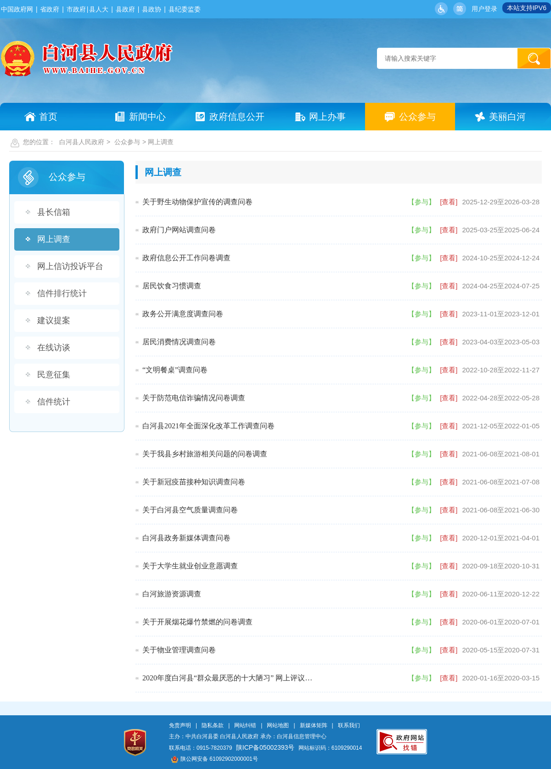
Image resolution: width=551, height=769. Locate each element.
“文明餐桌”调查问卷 (175, 370)
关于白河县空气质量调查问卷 (190, 510)
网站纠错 (245, 725)
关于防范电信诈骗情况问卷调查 (193, 398)
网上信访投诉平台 (70, 266)
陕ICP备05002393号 (265, 747)
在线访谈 (53, 347)
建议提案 (53, 320)
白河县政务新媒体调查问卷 (186, 538)
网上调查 (53, 239)
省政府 (49, 9)
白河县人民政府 (81, 142)
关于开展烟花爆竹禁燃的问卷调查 (197, 622)
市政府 (76, 9)
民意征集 (53, 374)
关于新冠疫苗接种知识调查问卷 (193, 482)
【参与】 (421, 202)
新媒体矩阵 (313, 725)
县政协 (151, 9)
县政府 (125, 9)
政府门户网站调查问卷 (179, 230)
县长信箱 (53, 212)
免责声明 (180, 725)
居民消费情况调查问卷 (179, 342)
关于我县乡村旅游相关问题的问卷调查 (204, 454)
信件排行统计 (62, 293)
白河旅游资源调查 (171, 594)
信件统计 (53, 401)
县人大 (98, 9)
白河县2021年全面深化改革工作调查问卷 (208, 426)
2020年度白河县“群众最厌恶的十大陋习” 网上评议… (227, 678)
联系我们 (349, 725)
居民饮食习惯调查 (171, 286)
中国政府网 (17, 9)
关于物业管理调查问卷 (179, 650)
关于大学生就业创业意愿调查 (190, 566)
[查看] (448, 202)
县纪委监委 (185, 9)
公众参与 (127, 142)
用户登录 (484, 8)
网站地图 (278, 725)
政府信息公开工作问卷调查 (186, 258)
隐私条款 (213, 725)
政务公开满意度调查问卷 (182, 314)
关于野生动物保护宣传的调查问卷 (197, 202)
